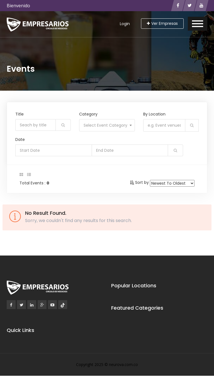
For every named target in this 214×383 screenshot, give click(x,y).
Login (125, 24)
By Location (154, 114)
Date (20, 139)
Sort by (142, 182)
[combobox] (107, 125)
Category (88, 114)
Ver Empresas (162, 23)
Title (19, 114)
